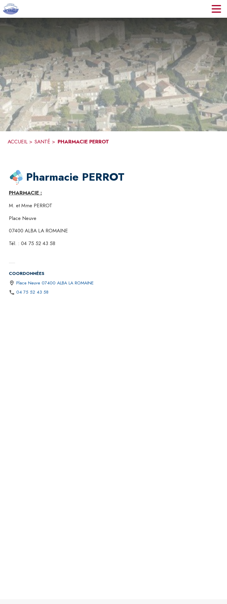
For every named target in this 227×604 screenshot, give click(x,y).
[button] (16, 177)
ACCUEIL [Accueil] (17, 141)
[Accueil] (11, 9)
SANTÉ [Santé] (42, 141)
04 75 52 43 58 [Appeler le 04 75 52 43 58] (32, 292)
